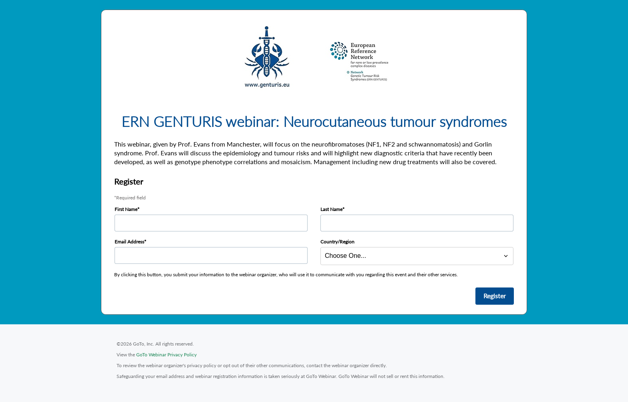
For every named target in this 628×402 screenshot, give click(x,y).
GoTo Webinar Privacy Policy (166, 355)
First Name (126, 209)
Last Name (331, 209)
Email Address (129, 242)
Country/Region (337, 242)
